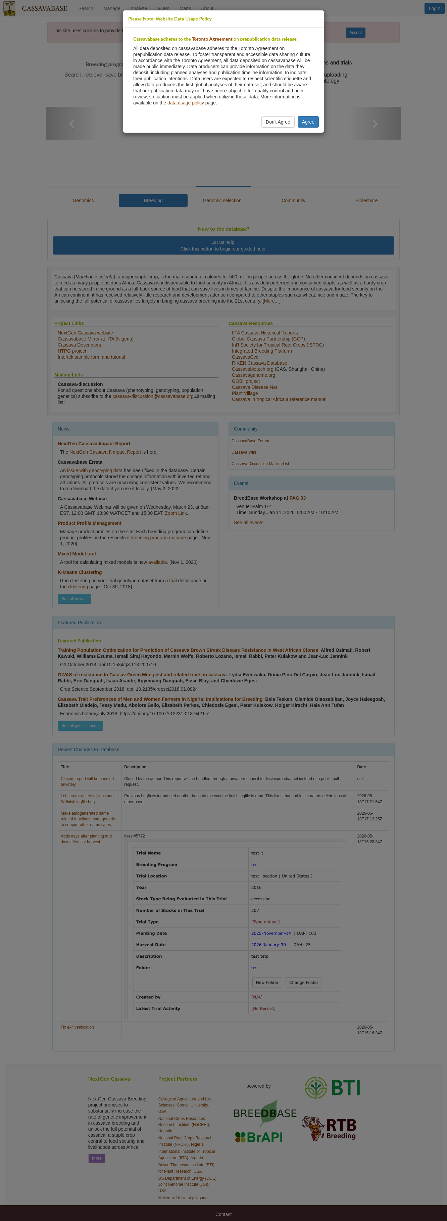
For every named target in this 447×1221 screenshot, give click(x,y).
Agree (308, 122)
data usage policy (185, 102)
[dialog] (223, 610)
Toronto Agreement (212, 39)
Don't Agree (278, 122)
